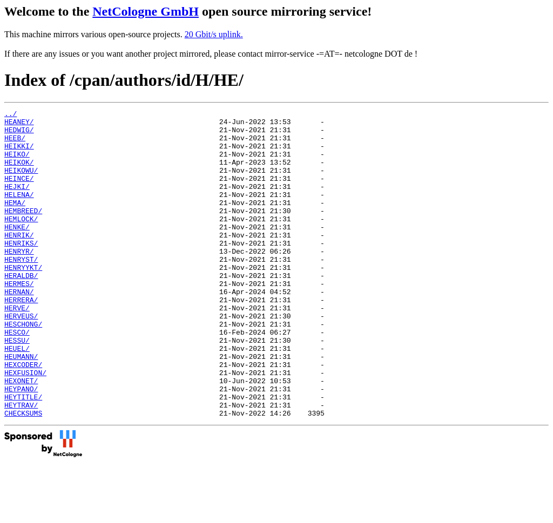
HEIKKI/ (19, 154)
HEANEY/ (19, 125)
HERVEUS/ (21, 358)
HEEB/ (14, 144)
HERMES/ (19, 319)
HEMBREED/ (23, 231)
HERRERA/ (21, 338)
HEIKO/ (17, 163)
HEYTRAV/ (21, 465)
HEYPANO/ (21, 445)
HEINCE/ (19, 193)
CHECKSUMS (23, 474)
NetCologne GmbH (145, 11)
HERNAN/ (19, 329)
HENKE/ (17, 251)
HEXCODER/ (23, 416)
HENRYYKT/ (23, 299)
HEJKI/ (17, 202)
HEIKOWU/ (21, 183)
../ (10, 115)
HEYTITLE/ (23, 455)
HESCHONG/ (23, 367)
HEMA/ (14, 222)
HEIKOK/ (19, 173)
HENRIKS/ (21, 270)
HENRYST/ (21, 290)
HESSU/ (17, 387)
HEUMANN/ (21, 406)
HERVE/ (17, 348)
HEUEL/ (17, 397)
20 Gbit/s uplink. (214, 34)
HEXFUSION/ (25, 426)
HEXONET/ (21, 435)
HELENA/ (19, 212)
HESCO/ (17, 377)
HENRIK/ (19, 261)
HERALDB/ (21, 309)
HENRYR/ (19, 280)
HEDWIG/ (19, 134)
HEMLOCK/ (21, 241)
